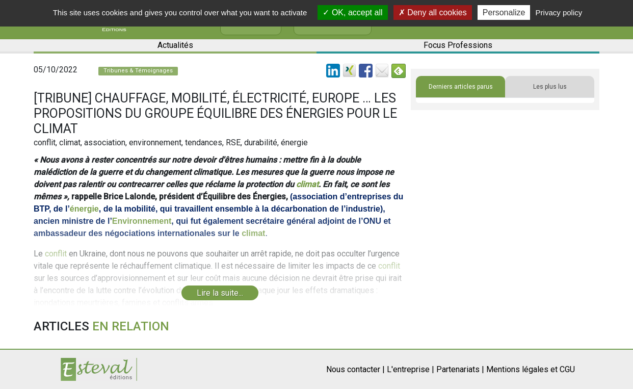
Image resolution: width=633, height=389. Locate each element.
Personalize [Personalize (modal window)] (504, 12)
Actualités (175, 45)
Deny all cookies (433, 12)
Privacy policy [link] (559, 12)
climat (307, 184)
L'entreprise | (410, 369)
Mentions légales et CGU (530, 369)
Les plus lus (550, 86)
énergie (84, 208)
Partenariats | (460, 369)
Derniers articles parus (461, 86)
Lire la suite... (220, 293)
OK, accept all (352, 12)
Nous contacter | (355, 369)
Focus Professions (458, 45)
